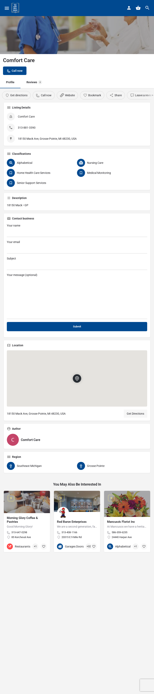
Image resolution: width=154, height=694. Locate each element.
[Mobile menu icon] (7, 8)
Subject (77, 263)
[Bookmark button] (44, 546)
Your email (77, 246)
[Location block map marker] (77, 378)
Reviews (34, 82)
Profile (10, 82)
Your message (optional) (77, 296)
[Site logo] (16, 8)
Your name (77, 230)
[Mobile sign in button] (129, 7)
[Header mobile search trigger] (147, 7)
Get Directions (135, 413)
